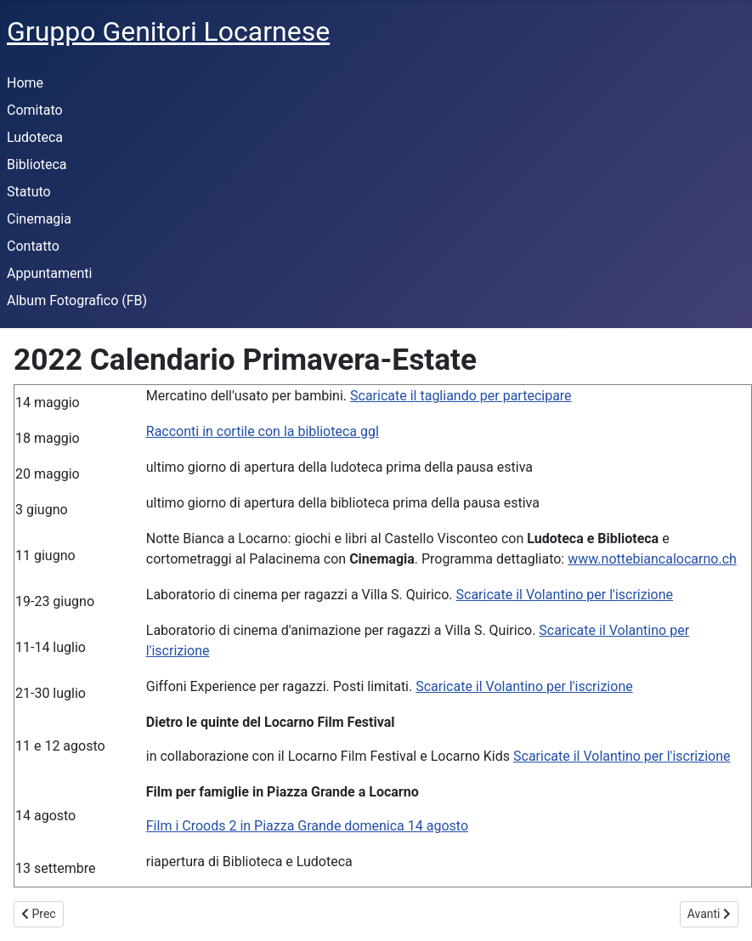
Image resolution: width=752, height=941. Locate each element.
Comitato (35, 110)
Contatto (33, 246)
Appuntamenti (49, 273)
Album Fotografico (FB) (77, 300)
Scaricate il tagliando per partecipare (461, 396)
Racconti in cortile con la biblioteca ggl (262, 431)
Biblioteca (37, 164)
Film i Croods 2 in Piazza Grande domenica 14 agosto (307, 826)
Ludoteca (35, 137)
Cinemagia (39, 219)
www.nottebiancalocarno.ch (652, 559)
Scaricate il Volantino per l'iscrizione (565, 595)
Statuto (29, 192)
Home (25, 83)
